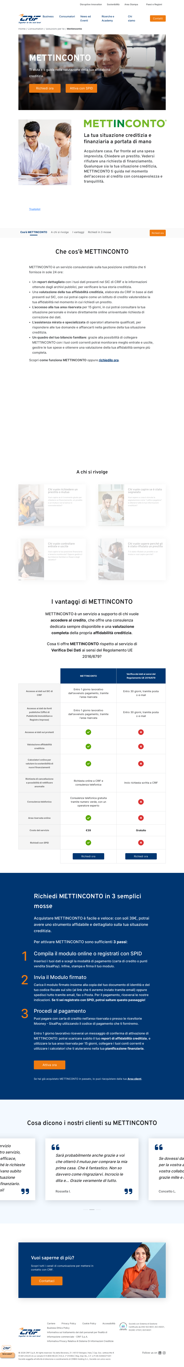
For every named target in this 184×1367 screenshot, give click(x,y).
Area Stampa (131, 4)
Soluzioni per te (55, 28)
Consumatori (35, 28)
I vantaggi (78, 232)
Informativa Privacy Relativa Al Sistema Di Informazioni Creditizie (80, 1341)
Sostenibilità (113, 4)
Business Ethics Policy (58, 1327)
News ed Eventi (85, 18)
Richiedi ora (158, 233)
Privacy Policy (69, 1323)
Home (21, 28)
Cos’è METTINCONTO (33, 232)
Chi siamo (131, 18)
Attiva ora (49, 1065)
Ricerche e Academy (108, 18)
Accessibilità (108, 1323)
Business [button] (48, 16)
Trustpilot (34, 209)
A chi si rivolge (60, 232)
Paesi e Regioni (154, 4)
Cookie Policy (89, 1323)
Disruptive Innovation (91, 4)
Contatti (158, 18)
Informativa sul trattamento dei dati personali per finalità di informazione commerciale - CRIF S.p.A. (77, 1334)
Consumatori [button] (67, 16)
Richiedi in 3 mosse (99, 232)
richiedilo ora (109, 360)
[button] (85, 1209)
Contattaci (46, 1281)
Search (145, 18)
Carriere (51, 1323)
